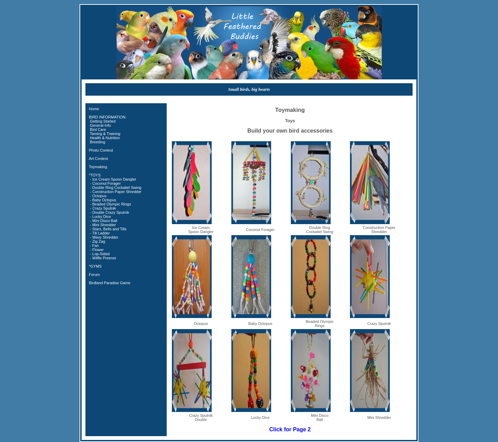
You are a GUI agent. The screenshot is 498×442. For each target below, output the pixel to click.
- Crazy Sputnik (102, 208)
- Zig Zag (97, 241)
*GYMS (95, 266)
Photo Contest (101, 150)
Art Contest (98, 158)
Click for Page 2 (290, 429)
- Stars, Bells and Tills (108, 229)
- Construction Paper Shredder (115, 192)
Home (94, 109)
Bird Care (97, 129)
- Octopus (98, 196)
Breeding (97, 142)
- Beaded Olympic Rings (110, 204)
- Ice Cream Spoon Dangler (112, 179)
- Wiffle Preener (102, 258)
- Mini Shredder (102, 225)
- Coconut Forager (105, 183)
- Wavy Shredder (103, 237)
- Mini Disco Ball (103, 221)
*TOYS (95, 175)
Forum (94, 274)
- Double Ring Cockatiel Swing (115, 187)
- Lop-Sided (99, 254)
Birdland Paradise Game (109, 283)
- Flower (96, 250)
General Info (100, 125)
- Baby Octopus (102, 200)
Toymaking (98, 167)
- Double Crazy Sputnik (109, 212)
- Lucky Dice (100, 216)
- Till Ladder (99, 233)
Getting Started (102, 121)
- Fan (94, 245)
